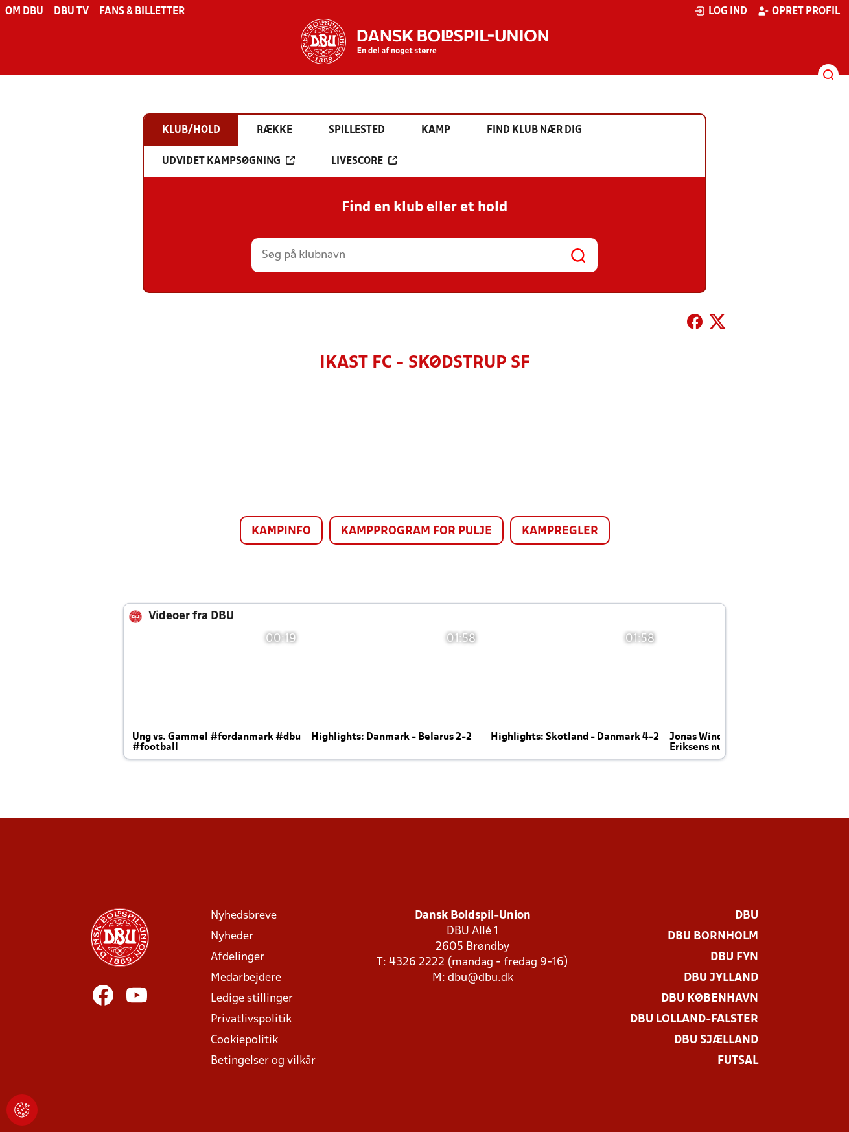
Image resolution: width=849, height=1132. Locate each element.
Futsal (737, 1061)
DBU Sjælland (716, 1040)
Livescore (364, 161)
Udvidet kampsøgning (228, 161)
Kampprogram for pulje (416, 531)
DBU (746, 915)
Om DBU (24, 11)
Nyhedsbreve (244, 915)
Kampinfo (281, 531)
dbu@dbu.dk (480, 978)
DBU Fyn (734, 957)
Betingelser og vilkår (263, 1061)
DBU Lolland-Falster (694, 1019)
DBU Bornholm (713, 936)
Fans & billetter (142, 11)
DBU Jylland (721, 978)
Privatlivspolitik (251, 1019)
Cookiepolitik (244, 1040)
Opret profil (799, 11)
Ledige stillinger (252, 998)
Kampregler (560, 531)
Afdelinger (237, 957)
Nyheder (232, 936)
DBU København (709, 998)
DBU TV (71, 11)
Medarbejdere (246, 978)
